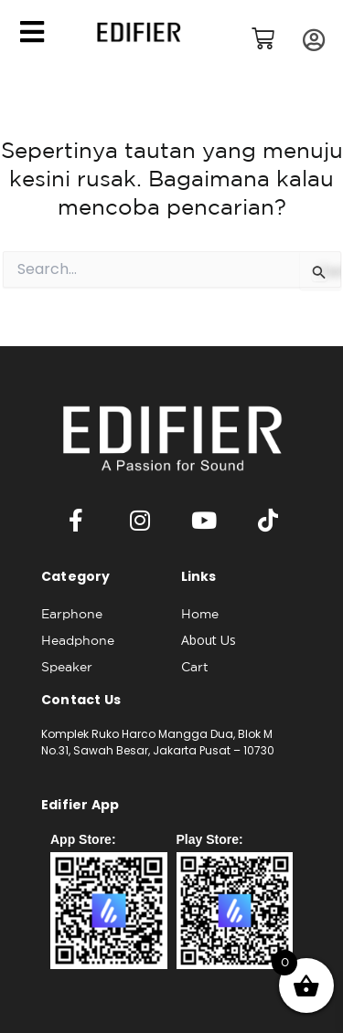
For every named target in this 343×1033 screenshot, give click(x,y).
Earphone (71, 613)
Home (200, 613)
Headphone (77, 640)
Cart (195, 666)
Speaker (66, 666)
